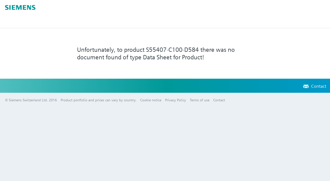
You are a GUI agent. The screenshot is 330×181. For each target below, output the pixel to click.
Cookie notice (150, 100)
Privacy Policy (175, 100)
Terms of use (199, 100)
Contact (318, 86)
